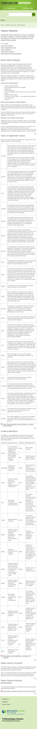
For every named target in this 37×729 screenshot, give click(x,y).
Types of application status (8, 47)
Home (2, 25)
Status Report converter (7, 51)
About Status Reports (7, 45)
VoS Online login (9, 8)
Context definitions (6, 49)
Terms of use (6, 704)
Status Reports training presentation (11, 53)
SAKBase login (27, 8)
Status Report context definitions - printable (17, 656)
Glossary (4, 702)
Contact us (5, 699)
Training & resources (10, 25)
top (35, 133)
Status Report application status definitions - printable (18, 425)
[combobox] (20, 14)
